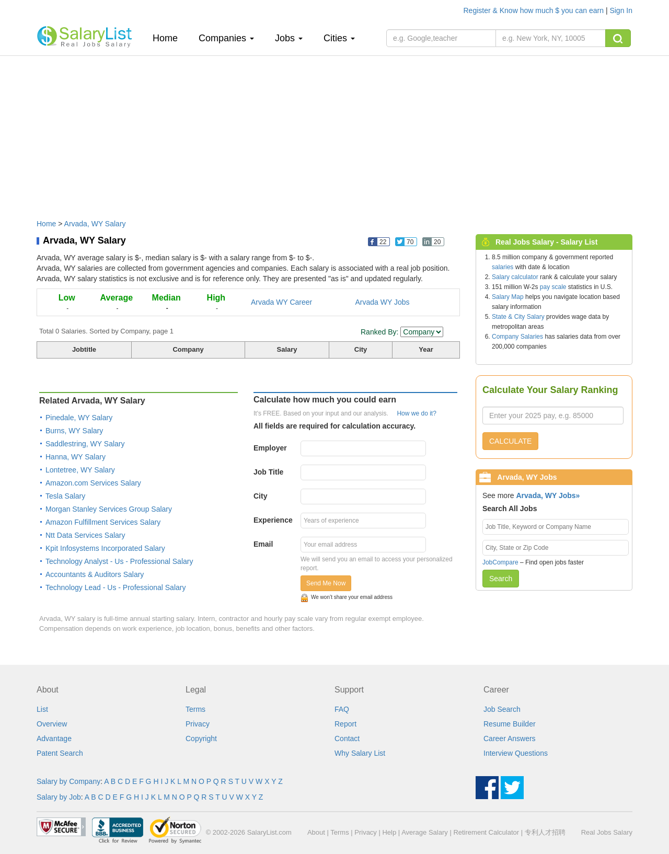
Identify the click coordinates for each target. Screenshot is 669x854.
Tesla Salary (65, 496)
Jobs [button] (289, 38)
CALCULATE (510, 441)
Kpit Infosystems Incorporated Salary (105, 548)
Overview (52, 724)
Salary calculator (515, 277)
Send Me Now (325, 583)
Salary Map (508, 297)
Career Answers (509, 738)
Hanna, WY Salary (75, 457)
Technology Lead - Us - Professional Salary (115, 587)
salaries (502, 267)
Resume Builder (509, 724)
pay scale (553, 287)
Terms (195, 709)
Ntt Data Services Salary (85, 535)
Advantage (54, 738)
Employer (270, 448)
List (42, 709)
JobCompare (500, 562)
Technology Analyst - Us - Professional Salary (119, 561)
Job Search (502, 709)
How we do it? (416, 413)
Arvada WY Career (281, 302)
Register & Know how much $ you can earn (535, 10)
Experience (273, 520)
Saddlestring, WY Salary (84, 444)
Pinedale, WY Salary (78, 417)
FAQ (341, 709)
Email (263, 544)
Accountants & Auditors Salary (94, 574)
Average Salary (424, 832)
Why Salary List (359, 753)
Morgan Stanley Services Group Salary (108, 509)
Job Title (268, 472)
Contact (347, 738)
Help (389, 832)
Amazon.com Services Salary (93, 483)
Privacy (198, 724)
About (316, 832)
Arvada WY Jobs (382, 302)
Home (169, 37)
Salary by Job (59, 797)
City (260, 496)
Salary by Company (68, 781)
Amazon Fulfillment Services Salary (102, 522)
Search (500, 578)
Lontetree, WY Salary (80, 470)
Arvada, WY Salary (95, 224)
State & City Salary (518, 316)
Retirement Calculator (486, 832)
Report (345, 724)
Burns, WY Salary (74, 430)
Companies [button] (226, 38)
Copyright (201, 738)
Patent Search (60, 753)
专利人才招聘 (545, 832)
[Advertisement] (334, 132)
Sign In (620, 10)
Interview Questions (515, 753)
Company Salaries (517, 336)
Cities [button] (339, 38)
